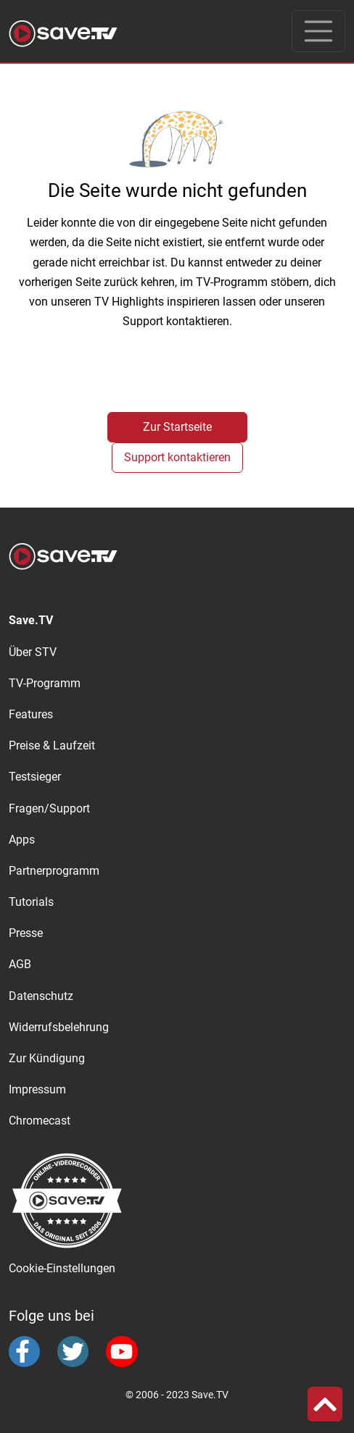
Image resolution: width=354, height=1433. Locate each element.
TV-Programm (45, 683)
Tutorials (31, 902)
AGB (20, 964)
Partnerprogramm (54, 871)
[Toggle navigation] (318, 31)
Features (31, 714)
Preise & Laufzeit (52, 745)
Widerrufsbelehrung (59, 1027)
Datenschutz (41, 996)
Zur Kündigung (47, 1058)
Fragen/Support (49, 808)
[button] (325, 1404)
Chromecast (39, 1120)
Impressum (37, 1089)
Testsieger (35, 776)
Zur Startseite (177, 427)
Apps (22, 839)
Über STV (33, 652)
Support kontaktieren (177, 457)
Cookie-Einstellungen (62, 1268)
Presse (26, 933)
